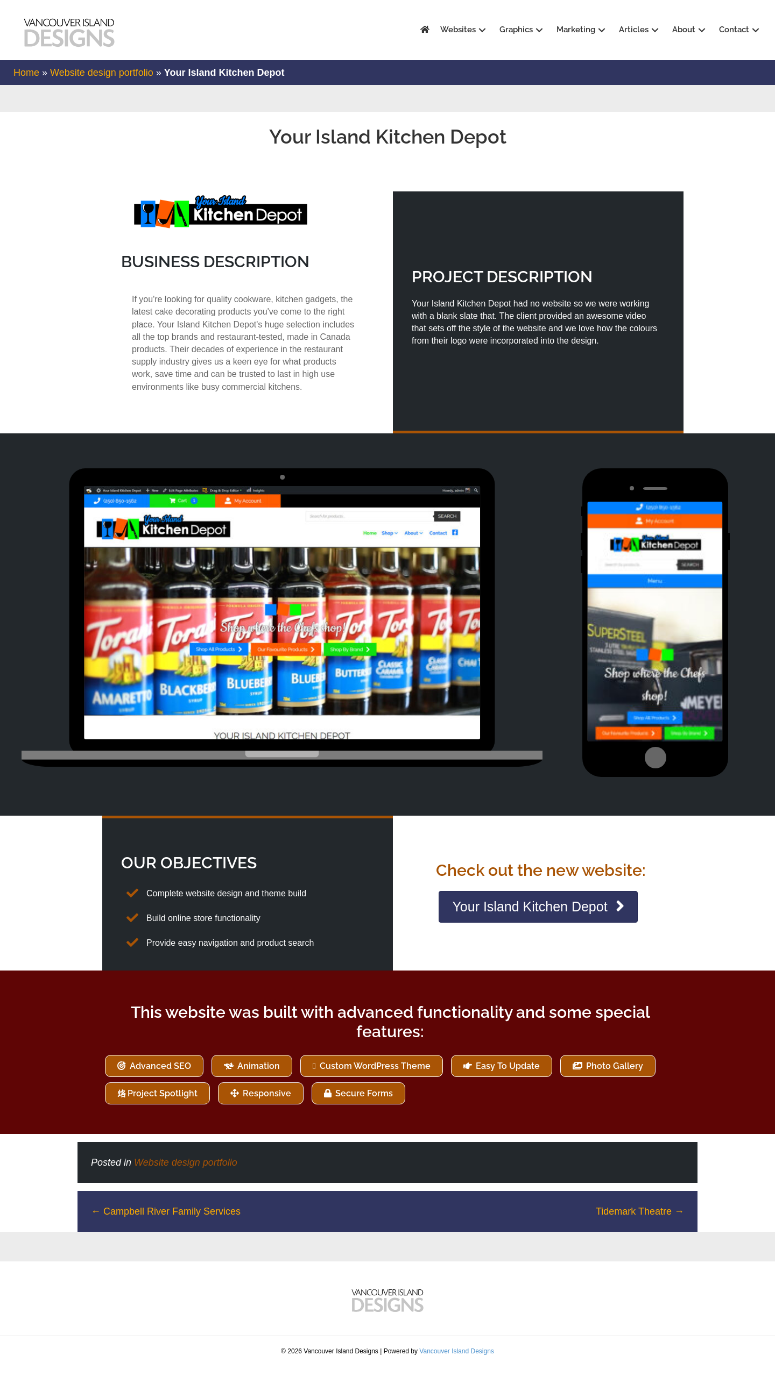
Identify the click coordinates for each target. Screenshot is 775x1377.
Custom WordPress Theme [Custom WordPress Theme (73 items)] (374, 1076)
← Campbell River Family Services (166, 1221)
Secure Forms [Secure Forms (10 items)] (363, 1103)
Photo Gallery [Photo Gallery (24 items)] (613, 1076)
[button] (479, 30)
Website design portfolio (101, 82)
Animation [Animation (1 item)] (257, 1076)
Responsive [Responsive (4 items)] (266, 1103)
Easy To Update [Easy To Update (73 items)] (507, 1076)
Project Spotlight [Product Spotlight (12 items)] (163, 1103)
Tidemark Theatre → (640, 1221)
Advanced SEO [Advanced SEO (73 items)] (159, 1076)
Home (26, 82)
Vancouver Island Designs (456, 1361)
